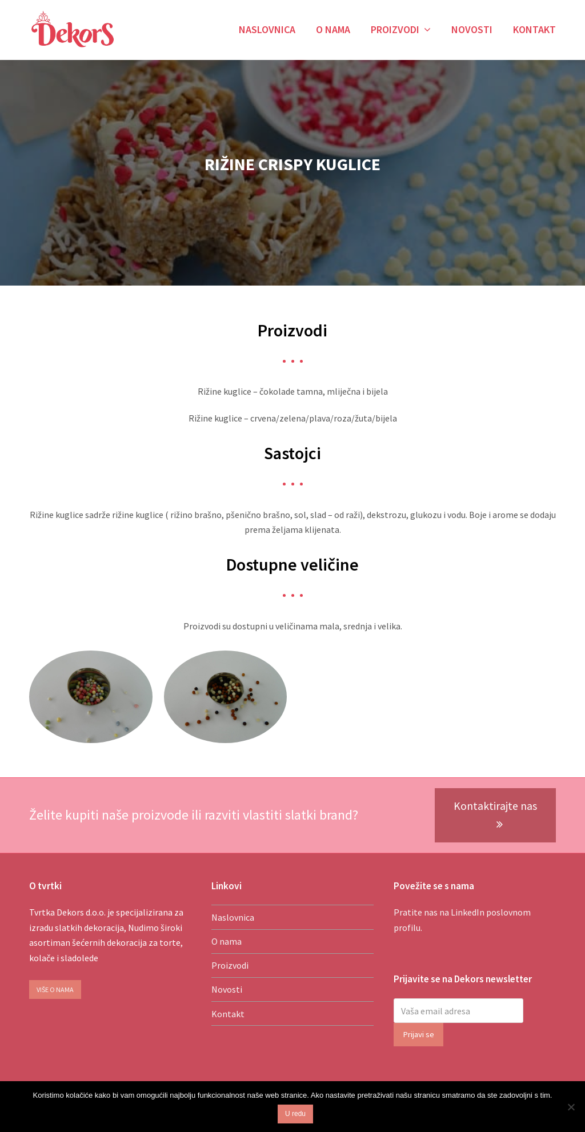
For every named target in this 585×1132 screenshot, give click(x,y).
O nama (226, 941)
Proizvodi (230, 965)
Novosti (226, 989)
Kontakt (228, 1013)
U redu (295, 1114)
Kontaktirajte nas (495, 814)
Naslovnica (232, 917)
